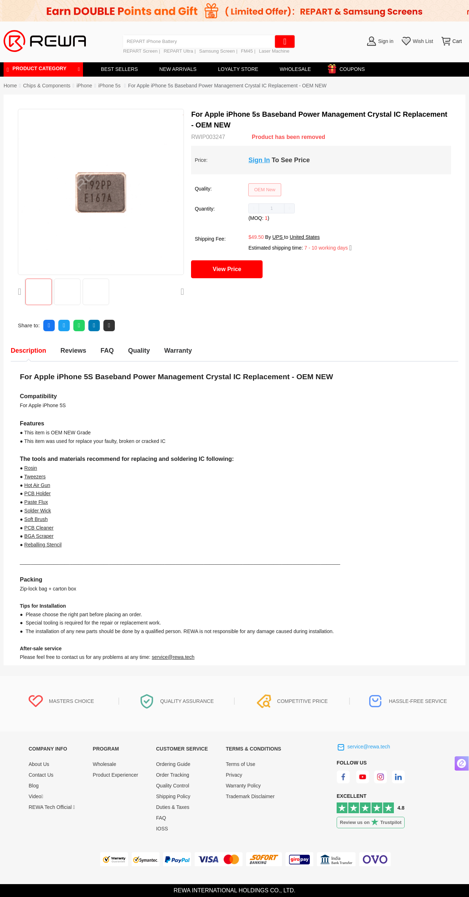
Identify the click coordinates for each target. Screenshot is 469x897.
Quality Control (172, 786)
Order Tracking (172, 775)
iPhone (84, 85)
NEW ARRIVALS (177, 69)
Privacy (234, 775)
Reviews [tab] (73, 350)
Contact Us (41, 775)
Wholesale (104, 764)
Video (36, 796)
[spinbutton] (271, 208)
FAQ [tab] (107, 350)
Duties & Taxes (172, 807)
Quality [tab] (139, 350)
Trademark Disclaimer (250, 796)
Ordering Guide (173, 764)
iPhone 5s (110, 85)
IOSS (162, 828)
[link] (46, 85)
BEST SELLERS (119, 69)
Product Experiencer (115, 775)
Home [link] (10, 85)
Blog (34, 786)
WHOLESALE (295, 69)
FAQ (161, 818)
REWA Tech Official (52, 807)
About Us (39, 764)
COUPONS (348, 67)
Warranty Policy (243, 786)
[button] (254, 208)
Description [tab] (28, 350)
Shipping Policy (173, 796)
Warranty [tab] (178, 350)
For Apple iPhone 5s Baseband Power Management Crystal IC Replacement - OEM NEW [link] (227, 85)
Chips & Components (46, 85)
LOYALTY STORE (238, 69)
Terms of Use (240, 764)
